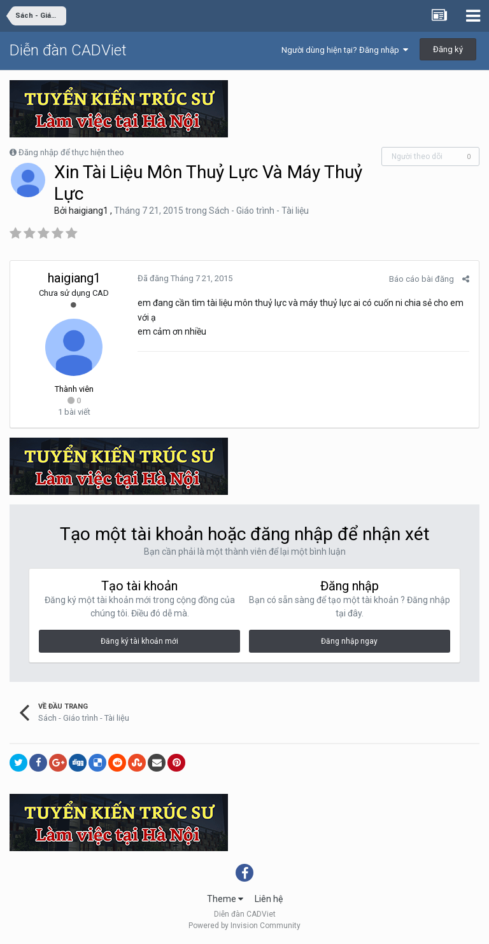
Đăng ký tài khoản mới (139, 641)
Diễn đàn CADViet (68, 50)
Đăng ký (448, 49)
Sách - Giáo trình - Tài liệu (259, 210)
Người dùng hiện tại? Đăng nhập (344, 50)
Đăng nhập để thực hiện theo (71, 152)
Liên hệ (269, 899)
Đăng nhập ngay (349, 641)
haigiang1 (88, 210)
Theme (225, 899)
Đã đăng (185, 278)
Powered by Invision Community (244, 925)
